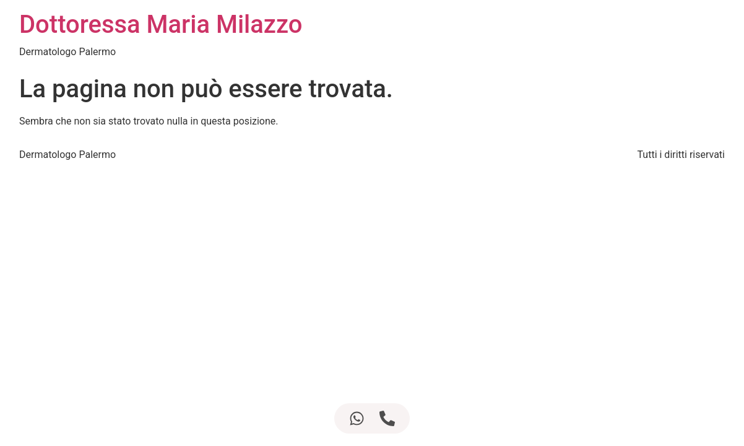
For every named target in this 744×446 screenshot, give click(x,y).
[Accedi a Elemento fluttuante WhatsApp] (357, 418)
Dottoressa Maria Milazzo (161, 24)
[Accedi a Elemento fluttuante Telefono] (387, 418)
